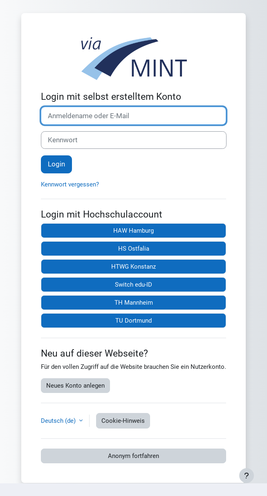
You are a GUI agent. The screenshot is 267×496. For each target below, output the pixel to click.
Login (56, 164)
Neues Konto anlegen (75, 385)
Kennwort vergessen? (70, 184)
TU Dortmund (133, 320)
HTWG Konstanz (133, 266)
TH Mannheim (133, 302)
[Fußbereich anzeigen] (246, 475)
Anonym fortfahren (133, 456)
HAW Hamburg (133, 230)
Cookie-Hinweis (123, 420)
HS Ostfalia (133, 248)
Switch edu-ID (133, 284)
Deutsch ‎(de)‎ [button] (59, 420)
